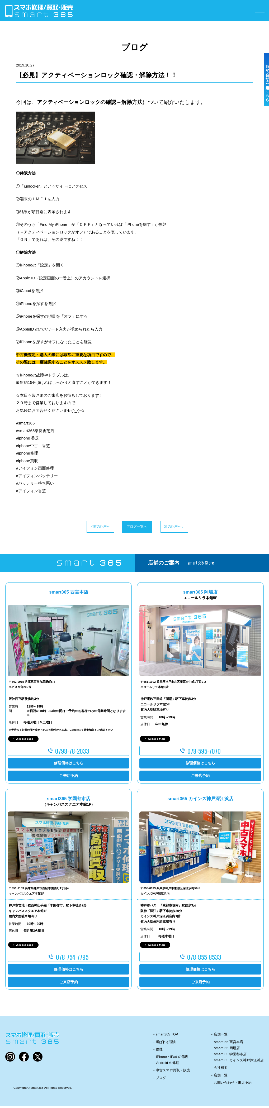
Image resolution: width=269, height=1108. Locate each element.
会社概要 (221, 1070)
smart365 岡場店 (227, 1050)
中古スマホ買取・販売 (173, 1072)
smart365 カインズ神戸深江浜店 (239, 1062)
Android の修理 (167, 1065)
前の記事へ (82, 528)
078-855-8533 (204, 959)
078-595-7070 (204, 753)
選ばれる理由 (166, 1044)
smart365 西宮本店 (228, 1044)
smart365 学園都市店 (230, 1056)
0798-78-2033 (72, 753)
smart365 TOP (167, 1036)
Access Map (24, 740)
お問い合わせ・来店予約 (233, 1084)
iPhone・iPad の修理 (172, 1059)
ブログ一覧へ (135, 528)
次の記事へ (187, 528)
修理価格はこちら (68, 765)
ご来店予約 (68, 777)
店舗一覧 (221, 1036)
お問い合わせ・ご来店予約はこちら (263, 93)
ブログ (161, 1080)
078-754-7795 (72, 959)
